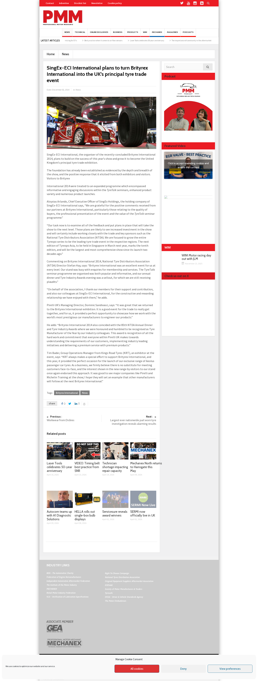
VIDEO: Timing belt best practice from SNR (87, 467)
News (67, 34)
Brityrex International (67, 392)
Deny (183, 668)
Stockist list (80, 3)
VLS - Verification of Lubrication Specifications (68, 596)
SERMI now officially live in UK (142, 513)
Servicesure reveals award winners (114, 513)
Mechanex (157, 34)
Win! (145, 34)
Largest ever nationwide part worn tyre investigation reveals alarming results (129, 420)
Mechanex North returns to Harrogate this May (146, 467)
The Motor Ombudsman (115, 600)
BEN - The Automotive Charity (60, 573)
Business (118, 34)
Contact (50, 3)
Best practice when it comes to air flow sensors (107, 40)
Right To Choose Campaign (117, 573)
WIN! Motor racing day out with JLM (196, 257)
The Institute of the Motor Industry (62, 585)
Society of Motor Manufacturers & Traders (123, 589)
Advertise (64, 3)
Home (51, 54)
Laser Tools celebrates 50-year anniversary (151, 40)
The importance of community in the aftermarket (195, 40)
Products (132, 34)
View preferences (230, 668)
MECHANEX (52, 588)
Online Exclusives (99, 34)
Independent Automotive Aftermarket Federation (68, 581)
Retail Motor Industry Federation (61, 592)
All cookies (137, 668)
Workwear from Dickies (74, 418)
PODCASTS (188, 34)
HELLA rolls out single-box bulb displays (85, 515)
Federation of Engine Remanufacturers (64, 577)
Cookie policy (115, 3)
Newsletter (96, 3)
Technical (79, 34)
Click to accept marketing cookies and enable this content (188, 165)
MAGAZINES (172, 34)
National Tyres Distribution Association (122, 577)
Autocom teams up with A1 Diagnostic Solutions (59, 515)
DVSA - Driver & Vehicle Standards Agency (124, 597)
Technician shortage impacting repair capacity (115, 467)
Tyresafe (109, 593)
